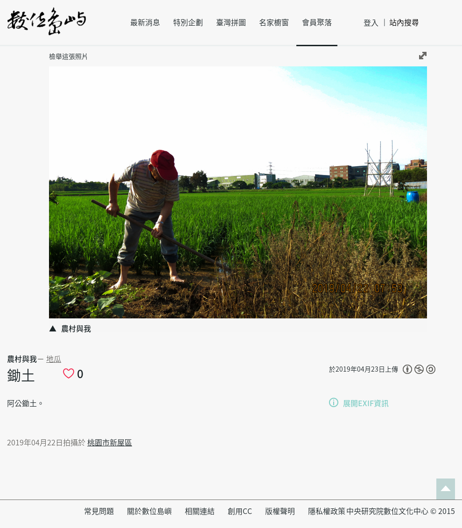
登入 (371, 23)
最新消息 (145, 22)
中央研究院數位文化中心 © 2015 (400, 511)
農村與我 (22, 359)
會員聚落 (317, 22)
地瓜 (53, 359)
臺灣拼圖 (231, 22)
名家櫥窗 (274, 22)
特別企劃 (188, 22)
